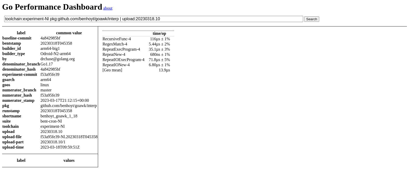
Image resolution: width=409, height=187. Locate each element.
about (108, 8)
